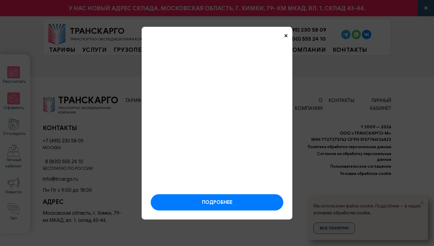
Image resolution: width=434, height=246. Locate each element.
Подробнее (217, 202)
